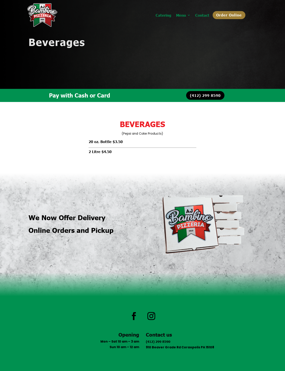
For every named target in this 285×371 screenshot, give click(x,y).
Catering (163, 15)
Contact (202, 15)
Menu (181, 15)
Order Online (229, 15)
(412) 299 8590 (205, 95)
